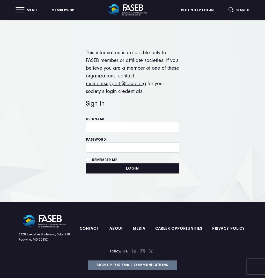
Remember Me (104, 160)
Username (95, 119)
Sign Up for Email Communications (132, 265)
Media (139, 228)
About (116, 228)
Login (132, 168)
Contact (90, 228)
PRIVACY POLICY (228, 228)
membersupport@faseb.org (116, 83)
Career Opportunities (178, 228)
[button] (26, 10)
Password (96, 140)
